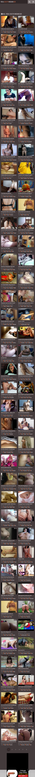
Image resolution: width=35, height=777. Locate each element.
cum (24, 86)
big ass (24, 105)
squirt (10, 123)
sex (21, 233)
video (4, 31)
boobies (27, 744)
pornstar (12, 86)
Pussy (4, 159)
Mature (28, 50)
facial (14, 233)
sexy (28, 251)
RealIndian (8, 2)
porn (4, 105)
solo (14, 653)
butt (14, 269)
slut (31, 525)
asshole (11, 196)
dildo (24, 306)
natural (30, 433)
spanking (31, 31)
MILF (11, 68)
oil (31, 470)
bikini (10, 671)
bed (29, 379)
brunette (30, 488)
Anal (21, 31)
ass (11, 31)
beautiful (11, 561)
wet (28, 470)
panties (10, 653)
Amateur (27, 68)
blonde (5, 397)
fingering (30, 86)
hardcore (5, 50)
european (31, 598)
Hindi (31, 105)
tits (7, 105)
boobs (8, 31)
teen (24, 31)
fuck (26, 379)
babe (8, 86)
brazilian (12, 397)
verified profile (23, 324)
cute (15, 561)
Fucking (5, 68)
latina (7, 141)
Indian (14, 31)
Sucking (27, 196)
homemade (30, 233)
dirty (12, 251)
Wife (31, 50)
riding (10, 635)
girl (24, 68)
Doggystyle (29, 141)
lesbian (25, 178)
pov (11, 50)
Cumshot (22, 196)
